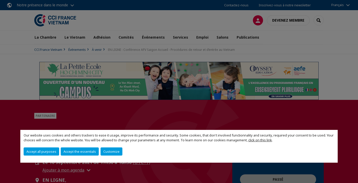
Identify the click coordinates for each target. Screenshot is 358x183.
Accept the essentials (79, 151)
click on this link (260, 140)
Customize (111, 151)
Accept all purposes (41, 151)
